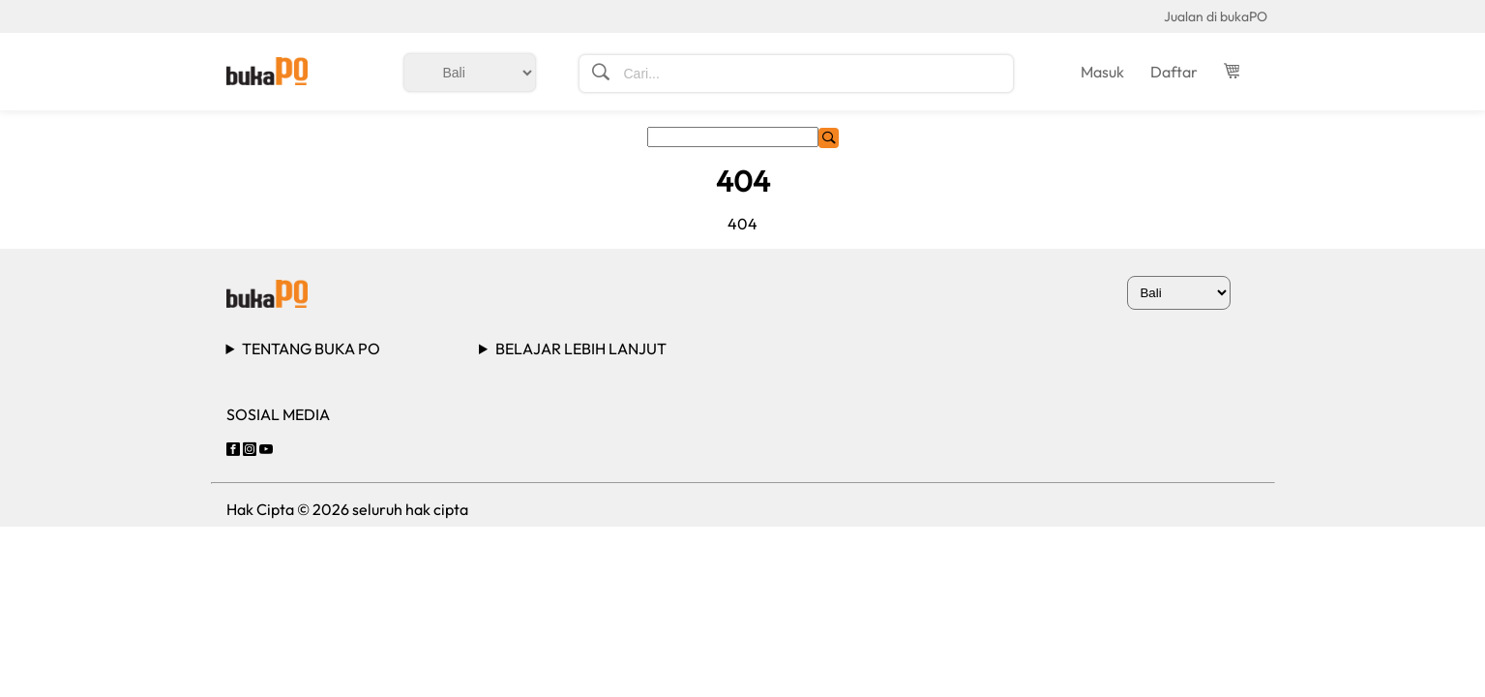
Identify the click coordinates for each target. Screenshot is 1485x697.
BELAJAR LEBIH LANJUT (581, 348)
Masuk (1102, 71)
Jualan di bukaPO (1215, 16)
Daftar (1174, 71)
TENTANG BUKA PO (311, 348)
